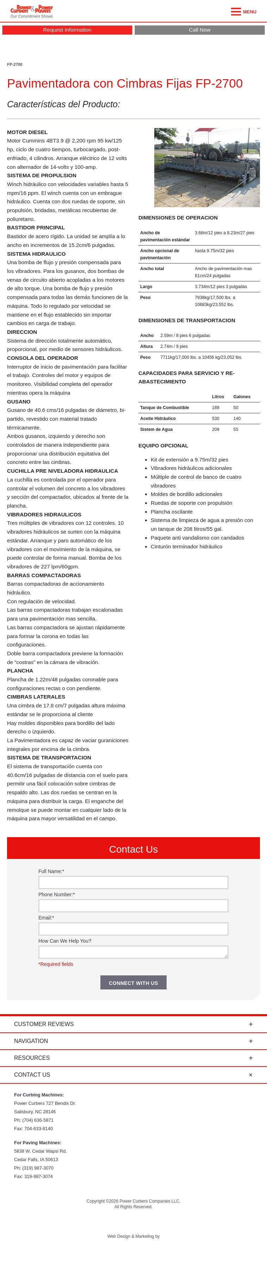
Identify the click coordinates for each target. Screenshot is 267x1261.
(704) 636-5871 (38, 1120)
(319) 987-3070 (38, 1168)
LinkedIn (169, 1222)
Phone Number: (56, 894)
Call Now (200, 30)
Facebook (133, 1222)
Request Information (67, 30)
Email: (46, 918)
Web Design (118, 1236)
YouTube (115, 1222)
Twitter (97, 1222)
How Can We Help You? (64, 941)
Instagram (151, 1222)
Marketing (145, 1236)
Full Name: (51, 871)
